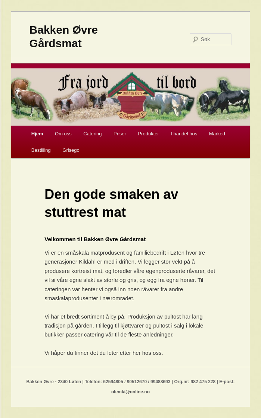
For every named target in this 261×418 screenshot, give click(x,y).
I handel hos (184, 133)
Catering (92, 133)
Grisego (71, 150)
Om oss (63, 133)
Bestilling (41, 150)
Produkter (148, 133)
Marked (217, 133)
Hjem (37, 133)
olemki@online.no (130, 391)
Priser (120, 133)
